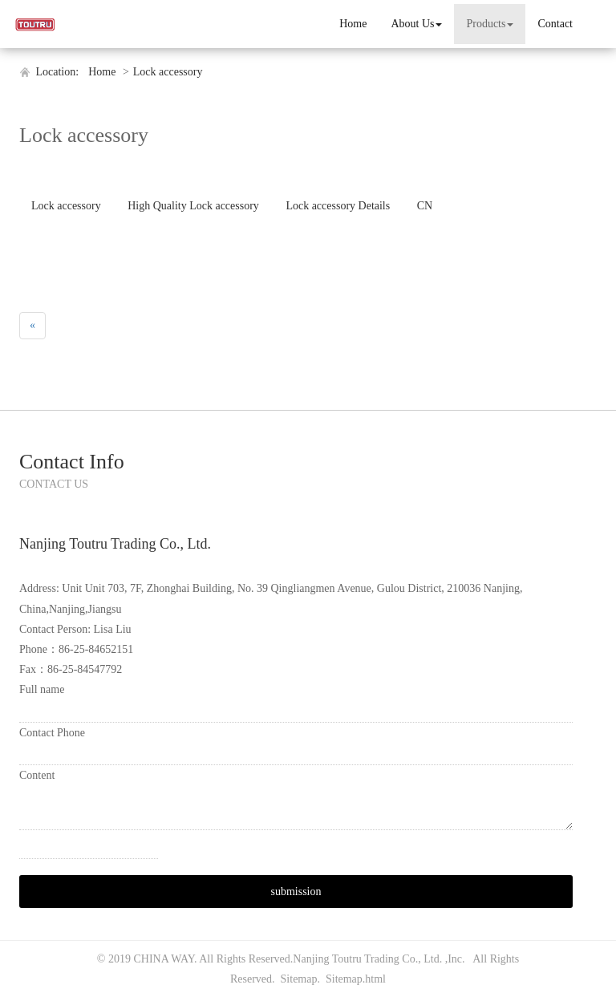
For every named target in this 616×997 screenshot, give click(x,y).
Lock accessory (168, 72)
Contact (555, 24)
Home (353, 24)
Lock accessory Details (338, 206)
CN (424, 206)
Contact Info (71, 461)
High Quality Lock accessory (193, 206)
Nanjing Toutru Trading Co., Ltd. (368, 959)
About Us (416, 24)
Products (489, 24)
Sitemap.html (356, 979)
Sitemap (299, 979)
